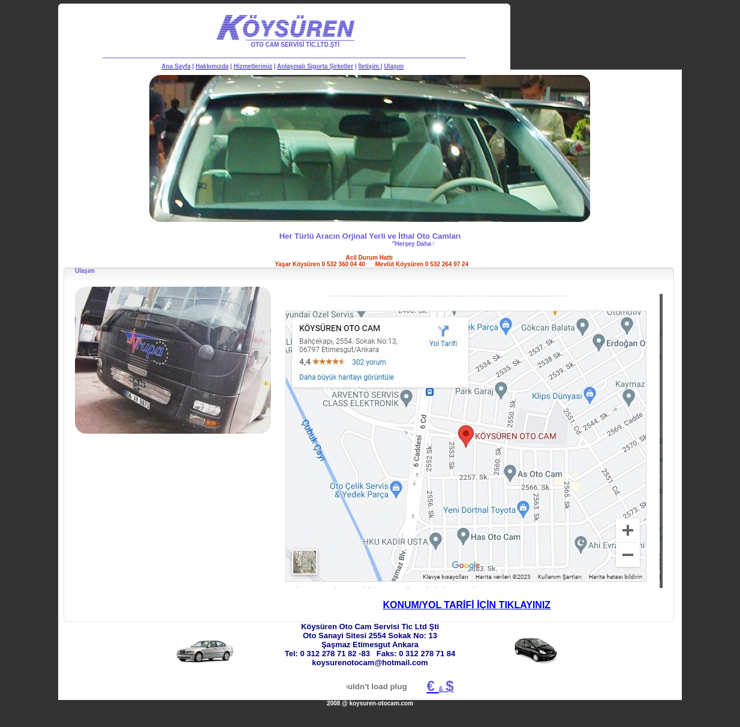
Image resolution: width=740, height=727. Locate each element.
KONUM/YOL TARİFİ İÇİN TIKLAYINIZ (467, 605)
